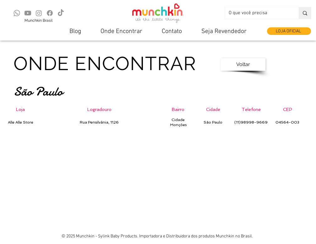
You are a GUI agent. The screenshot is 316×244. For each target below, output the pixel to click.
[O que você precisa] (257, 13)
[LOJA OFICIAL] (289, 31)
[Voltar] (243, 64)
